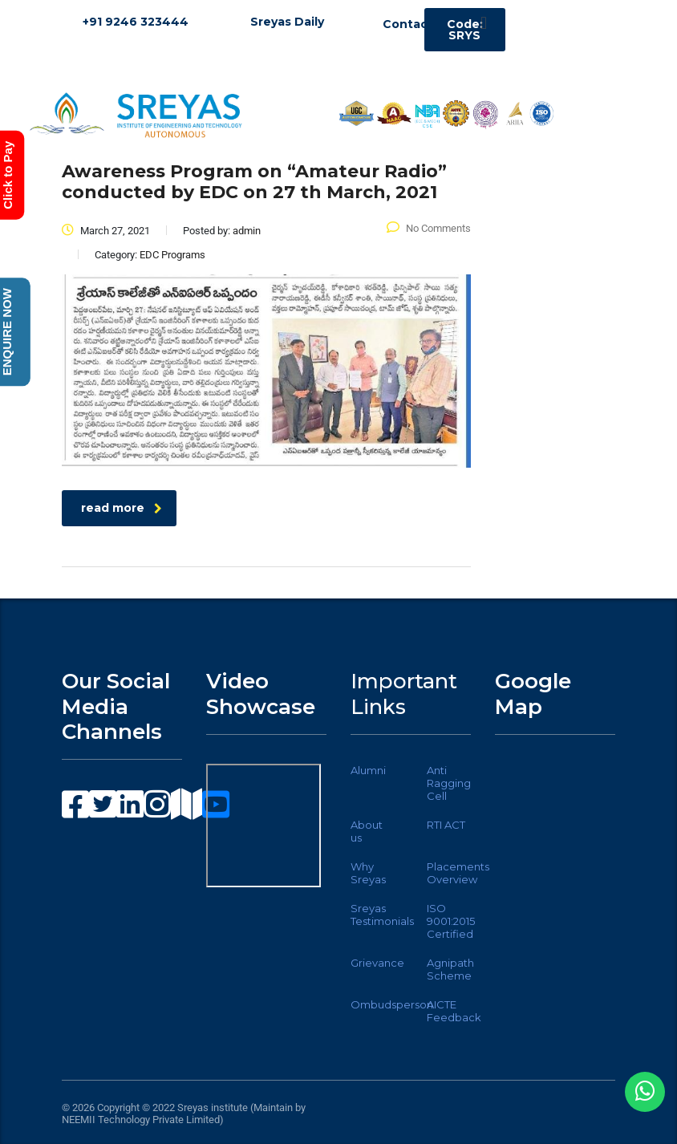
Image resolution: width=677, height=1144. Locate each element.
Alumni (368, 770)
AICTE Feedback (454, 1011)
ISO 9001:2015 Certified (451, 921)
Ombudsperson (392, 1004)
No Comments (429, 228)
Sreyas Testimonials (382, 914)
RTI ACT (446, 824)
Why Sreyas (368, 873)
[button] (483, 23)
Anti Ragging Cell (449, 783)
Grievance (377, 962)
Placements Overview (458, 873)
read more (121, 508)
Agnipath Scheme (450, 969)
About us (367, 831)
